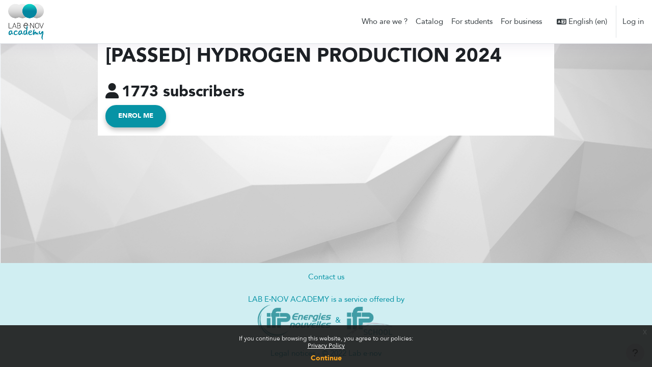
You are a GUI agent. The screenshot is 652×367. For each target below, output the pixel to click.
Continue (326, 358)
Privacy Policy (326, 346)
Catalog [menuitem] (429, 21)
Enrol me (135, 116)
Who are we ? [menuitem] (385, 21)
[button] (582, 21)
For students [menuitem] (472, 21)
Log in (633, 21)
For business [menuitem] (521, 21)
